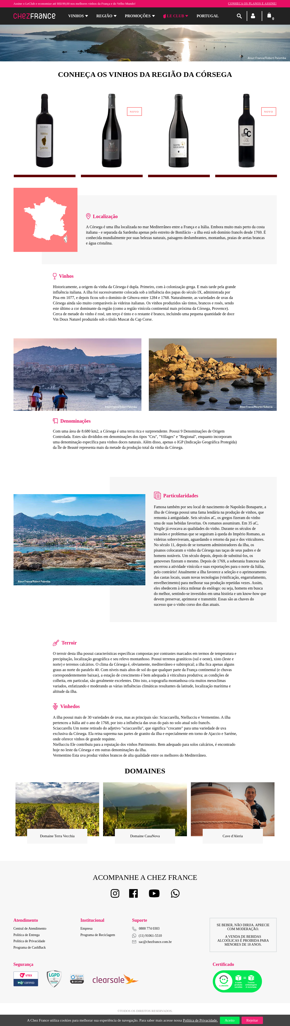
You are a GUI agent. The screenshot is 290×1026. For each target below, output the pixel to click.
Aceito (230, 1020)
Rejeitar (252, 1020)
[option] (44, 130)
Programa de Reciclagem (97, 935)
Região (104, 16)
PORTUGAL (208, 16)
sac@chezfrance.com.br (152, 942)
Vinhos (76, 16)
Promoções (138, 16)
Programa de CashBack (30, 947)
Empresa (86, 928)
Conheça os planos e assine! (252, 3)
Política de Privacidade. (200, 1020)
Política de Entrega (27, 935)
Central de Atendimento (30, 928)
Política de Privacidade (29, 941)
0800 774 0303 (149, 928)
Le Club (173, 16)
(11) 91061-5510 (147, 936)
